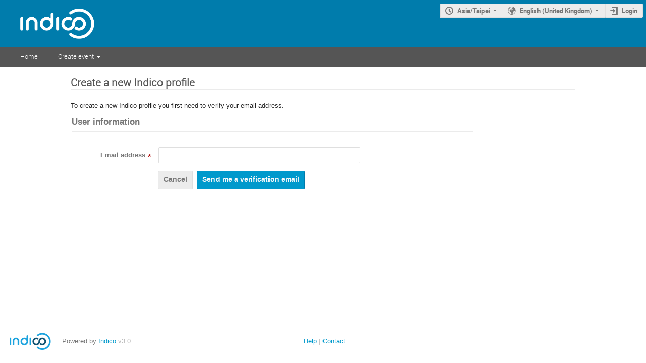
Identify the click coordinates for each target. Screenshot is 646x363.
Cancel (175, 179)
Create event (76, 56)
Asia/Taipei (473, 10)
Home (29, 56)
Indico (107, 341)
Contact (333, 341)
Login (629, 10)
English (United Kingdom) (556, 10)
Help (310, 341)
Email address (122, 155)
